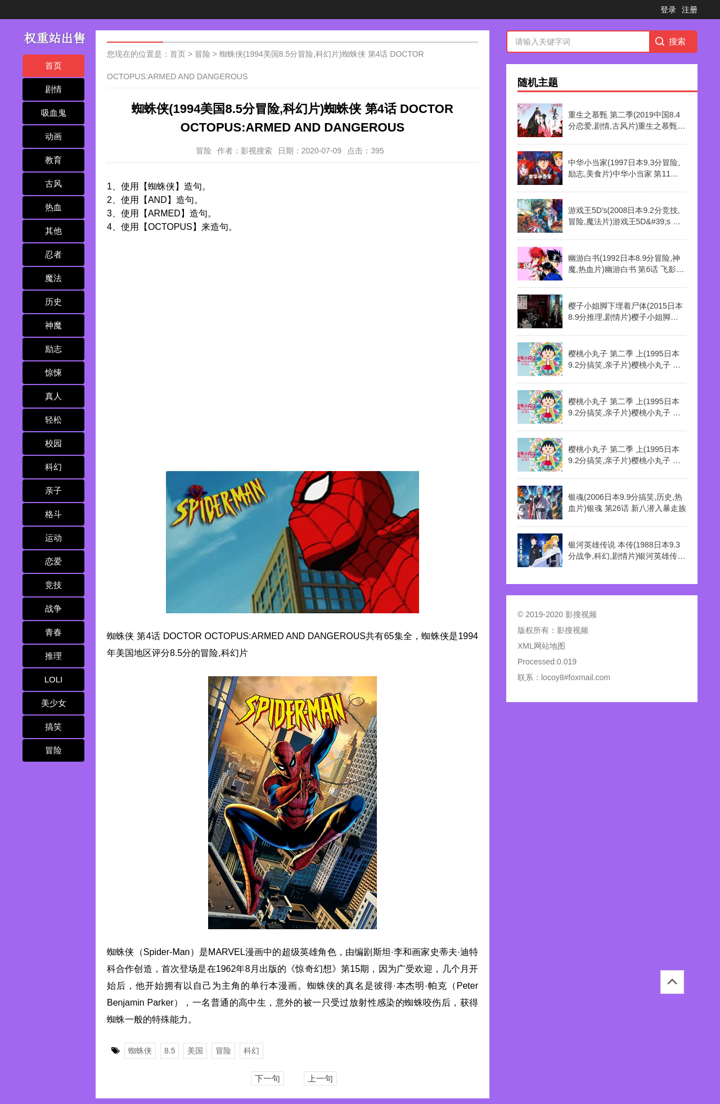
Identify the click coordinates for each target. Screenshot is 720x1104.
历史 (53, 301)
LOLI (53, 679)
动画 (53, 136)
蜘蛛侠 (140, 1050)
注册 (690, 9)
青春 (53, 632)
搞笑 (53, 726)
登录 (668, 9)
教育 (53, 160)
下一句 (267, 1078)
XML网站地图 (541, 645)
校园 (53, 443)
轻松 (53, 419)
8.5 (169, 1050)
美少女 (53, 703)
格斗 (53, 514)
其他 (53, 231)
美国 (195, 1050)
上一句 (320, 1078)
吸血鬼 (53, 112)
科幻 (53, 467)
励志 (53, 349)
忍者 (53, 254)
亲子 (53, 490)
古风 (53, 183)
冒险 (53, 750)
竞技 (53, 585)
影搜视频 (572, 630)
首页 (53, 65)
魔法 (53, 278)
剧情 (53, 89)
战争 (53, 608)
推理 (53, 655)
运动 (53, 537)
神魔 (53, 325)
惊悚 (53, 372)
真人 (53, 396)
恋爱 (53, 561)
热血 (53, 207)
